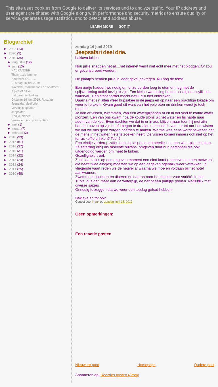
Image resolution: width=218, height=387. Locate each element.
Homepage (146, 365)
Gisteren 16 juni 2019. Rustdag (32, 99)
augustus (19, 62)
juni (15, 66)
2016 (13, 146)
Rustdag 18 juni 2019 (25, 82)
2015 (13, 151)
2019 (13, 58)
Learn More (101, 26)
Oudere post (204, 365)
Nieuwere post (87, 365)
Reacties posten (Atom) (119, 375)
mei (15, 124)
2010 (13, 173)
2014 (13, 155)
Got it (124, 26)
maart (17, 128)
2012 (13, 164)
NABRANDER (20, 70)
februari (18, 132)
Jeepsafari (18, 112)
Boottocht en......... (23, 79)
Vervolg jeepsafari (23, 107)
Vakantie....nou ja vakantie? (29, 120)
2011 (13, 169)
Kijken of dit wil (21, 91)
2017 (13, 141)
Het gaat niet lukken (24, 95)
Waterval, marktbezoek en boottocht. (35, 87)
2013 (13, 160)
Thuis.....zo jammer (24, 74)
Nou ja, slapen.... (22, 116)
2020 (13, 53)
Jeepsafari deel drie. (24, 103)
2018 (13, 137)
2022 (13, 48)
